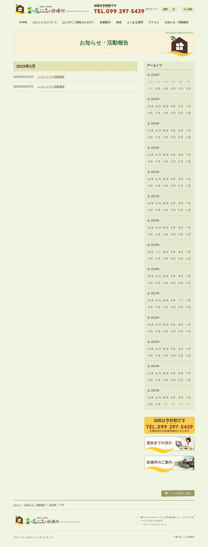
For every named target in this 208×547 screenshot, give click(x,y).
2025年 (155, 99)
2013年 (155, 390)
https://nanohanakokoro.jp (155, 524)
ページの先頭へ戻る (180, 493)
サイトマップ (46, 537)
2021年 (155, 196)
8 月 (181, 106)
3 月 (173, 88)
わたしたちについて (45, 22)
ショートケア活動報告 (51, 76)
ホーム (16, 505)
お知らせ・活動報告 (177, 22)
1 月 (188, 88)
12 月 (150, 106)
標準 (165, 9)
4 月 (166, 88)
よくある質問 (135, 22)
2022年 (155, 172)
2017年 (155, 293)
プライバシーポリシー (25, 537)
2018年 (155, 269)
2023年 (155, 147)
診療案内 (105, 22)
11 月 (158, 106)
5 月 (158, 88)
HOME (23, 22)
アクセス (153, 22)
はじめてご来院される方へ (78, 22)
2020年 (155, 220)
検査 (119, 22)
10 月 (165, 106)
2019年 (155, 244)
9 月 (173, 106)
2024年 (155, 123)
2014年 (155, 366)
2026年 (155, 74)
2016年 (155, 317)
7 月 (188, 106)
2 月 (181, 88)
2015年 (155, 341)
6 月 (150, 113)
